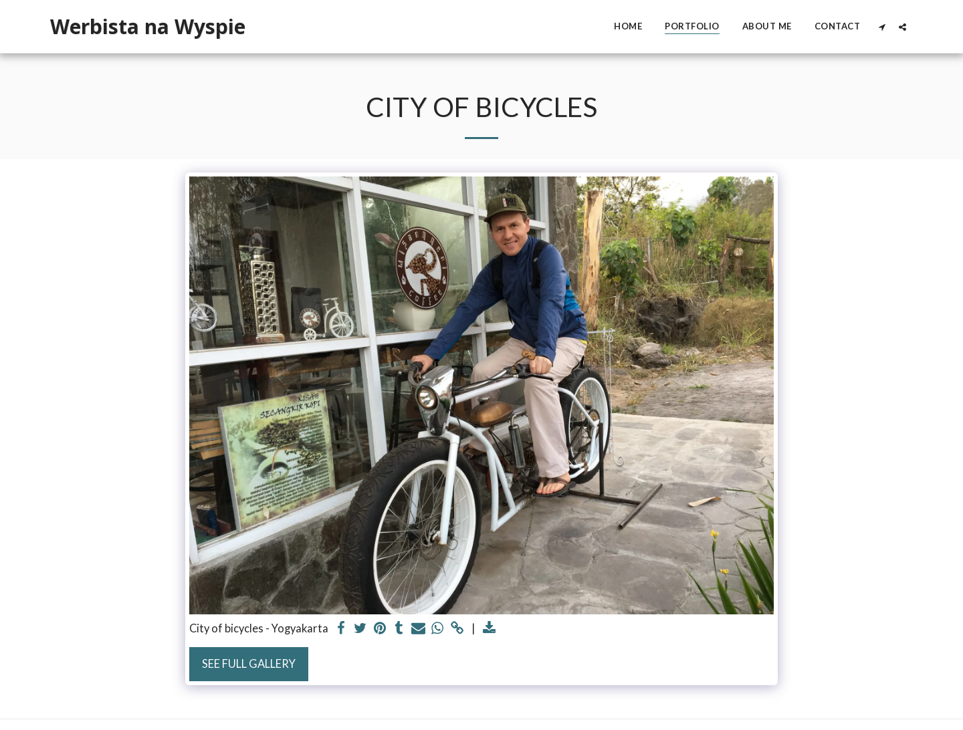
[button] (881, 26)
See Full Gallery (249, 664)
